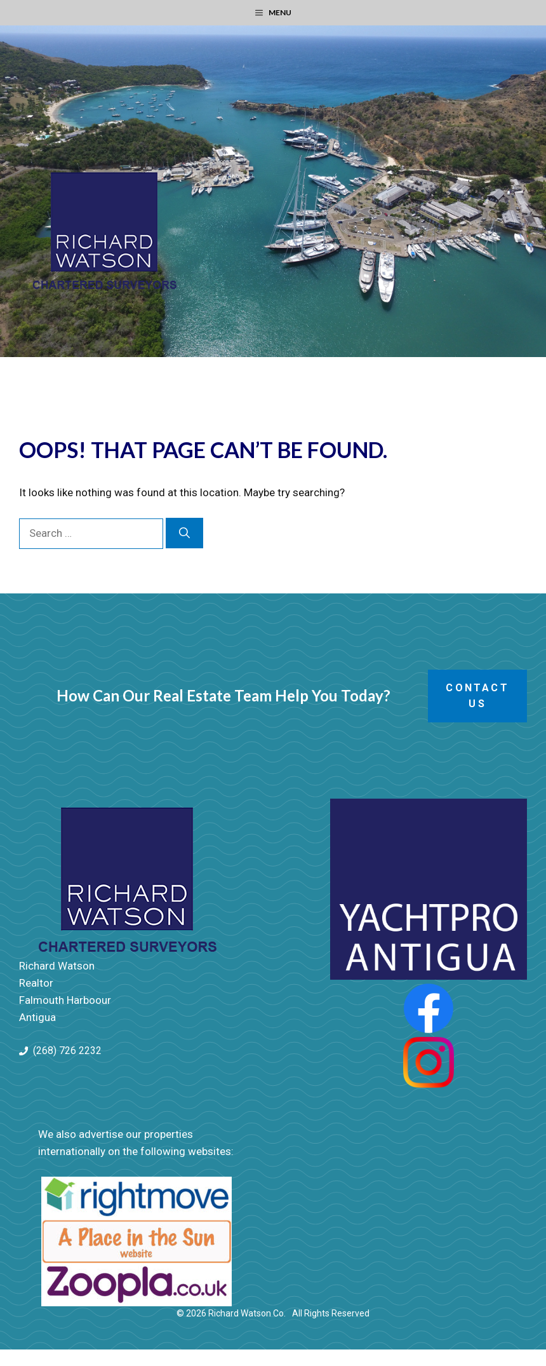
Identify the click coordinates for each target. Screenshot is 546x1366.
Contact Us (477, 696)
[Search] (184, 533)
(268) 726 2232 (67, 1051)
